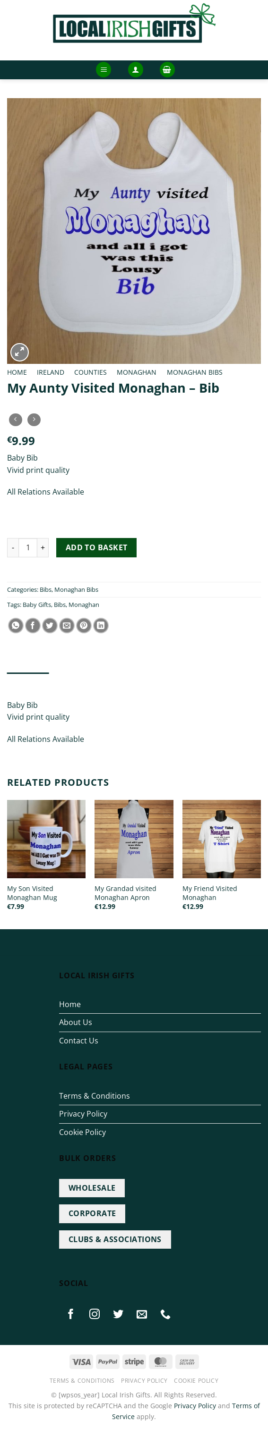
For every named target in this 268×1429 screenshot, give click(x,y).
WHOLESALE (92, 1188)
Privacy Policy (83, 1114)
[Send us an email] (142, 1314)
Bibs (46, 589)
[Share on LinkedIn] (101, 625)
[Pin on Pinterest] (84, 625)
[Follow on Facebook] (71, 1314)
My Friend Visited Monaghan (209, 893)
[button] (103, 69)
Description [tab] (28, 682)
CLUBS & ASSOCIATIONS (115, 1239)
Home (17, 372)
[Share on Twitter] (50, 625)
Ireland (50, 372)
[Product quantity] (27, 547)
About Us (75, 1022)
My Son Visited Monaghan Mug (32, 893)
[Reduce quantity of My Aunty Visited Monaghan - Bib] (12, 547)
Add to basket (97, 547)
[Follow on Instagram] (94, 1314)
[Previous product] (33, 419)
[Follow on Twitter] (119, 1314)
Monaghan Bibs (195, 372)
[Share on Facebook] (33, 625)
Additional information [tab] (100, 682)
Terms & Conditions (94, 1096)
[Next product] (15, 419)
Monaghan (136, 372)
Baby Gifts (37, 604)
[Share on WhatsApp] (16, 625)
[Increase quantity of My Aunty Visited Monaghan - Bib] (43, 547)
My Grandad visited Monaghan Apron (125, 893)
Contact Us (78, 1040)
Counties (90, 372)
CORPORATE (92, 1213)
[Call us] (166, 1314)
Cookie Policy (82, 1132)
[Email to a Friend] (67, 625)
